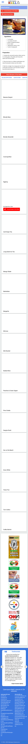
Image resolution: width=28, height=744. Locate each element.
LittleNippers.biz (4, 718)
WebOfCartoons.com (20, 707)
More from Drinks (7, 14)
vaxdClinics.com (19, 723)
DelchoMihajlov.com (19, 708)
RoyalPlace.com (4, 716)
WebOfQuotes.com (19, 700)
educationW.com (5, 704)
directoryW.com (18, 694)
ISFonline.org (4, 707)
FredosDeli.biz (4, 729)
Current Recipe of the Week (10, 11)
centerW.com (4, 699)
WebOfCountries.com (20, 710)
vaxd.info (17, 721)
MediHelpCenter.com (20, 718)
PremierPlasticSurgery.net (21, 716)
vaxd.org (17, 719)
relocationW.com (19, 699)
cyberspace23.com (5, 694)
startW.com (3, 696)
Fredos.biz (3, 731)
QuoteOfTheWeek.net (20, 702)
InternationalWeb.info (20, 697)
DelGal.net (3, 708)
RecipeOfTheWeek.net (20, 705)
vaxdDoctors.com (19, 724)
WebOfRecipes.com (19, 704)
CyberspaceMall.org (5, 702)
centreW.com (4, 697)
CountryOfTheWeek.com (20, 696)
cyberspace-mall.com (6, 700)
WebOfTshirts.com (19, 713)
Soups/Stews (17, 77)
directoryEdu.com (5, 705)
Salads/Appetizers (7, 77)
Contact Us (24, 742)
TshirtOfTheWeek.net (20, 715)
